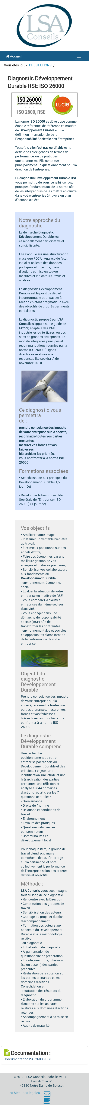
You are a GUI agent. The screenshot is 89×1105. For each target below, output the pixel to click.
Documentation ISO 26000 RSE (28, 1059)
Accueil (14, 56)
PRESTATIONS (40, 65)
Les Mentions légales (24, 1092)
